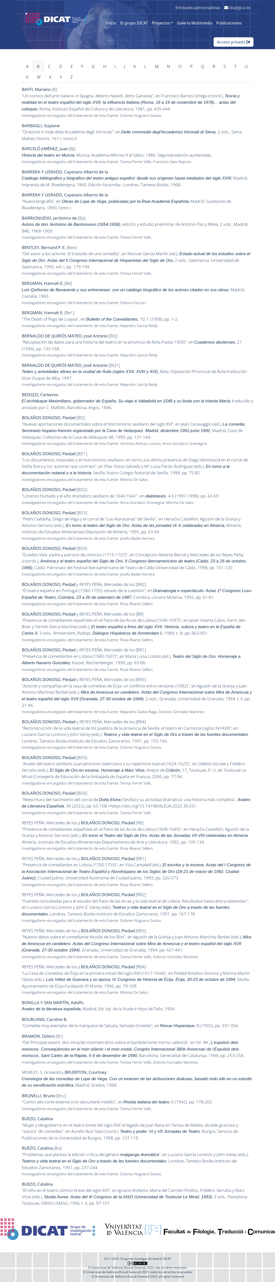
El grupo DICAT (134, 23)
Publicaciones (229, 23)
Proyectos (161, 23)
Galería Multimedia (194, 23)
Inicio (111, 23)
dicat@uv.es (237, 7)
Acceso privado (233, 42)
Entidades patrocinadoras (197, 7)
